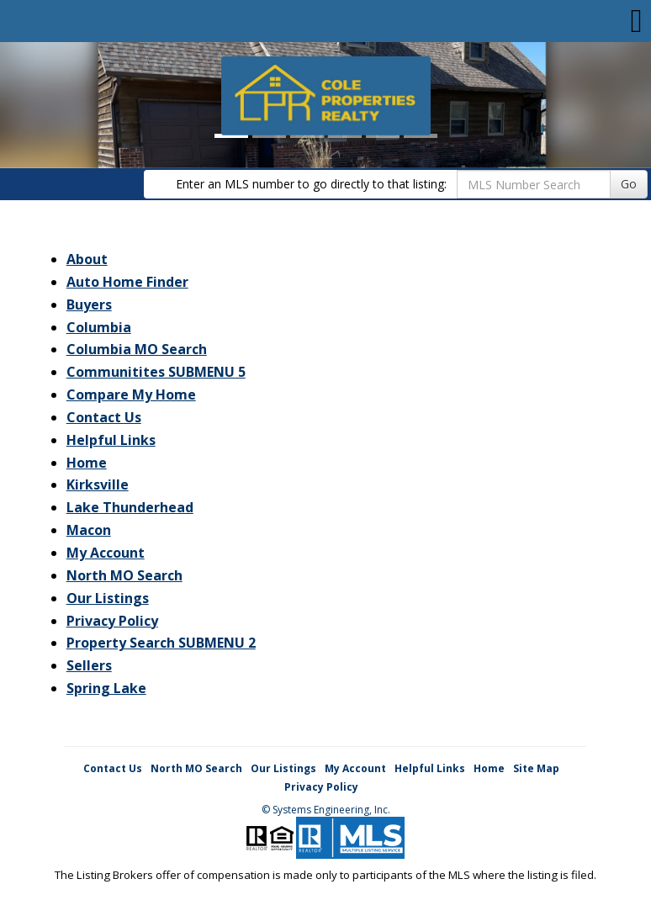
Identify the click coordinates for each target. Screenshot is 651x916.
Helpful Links (111, 440)
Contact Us (103, 417)
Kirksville (97, 484)
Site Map (536, 768)
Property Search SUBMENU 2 (161, 642)
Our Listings (107, 598)
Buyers (89, 304)
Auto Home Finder (127, 282)
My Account (105, 552)
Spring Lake (106, 688)
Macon (88, 530)
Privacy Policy (112, 621)
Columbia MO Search (136, 349)
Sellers (89, 665)
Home (86, 462)
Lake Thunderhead (129, 507)
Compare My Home (131, 394)
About (87, 259)
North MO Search (124, 575)
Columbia (98, 327)
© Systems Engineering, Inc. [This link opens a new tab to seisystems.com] (326, 809)
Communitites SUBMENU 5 (156, 372)
